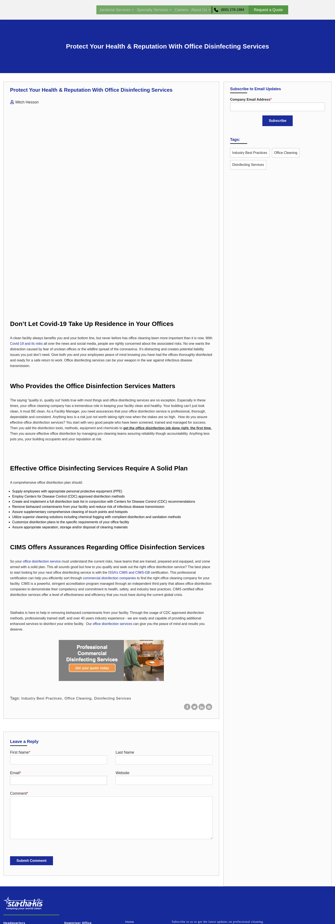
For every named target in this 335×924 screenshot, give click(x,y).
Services (131, 854)
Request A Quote (138, 897)
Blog (128, 880)
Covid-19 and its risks (26, 267)
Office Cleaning (83, 622)
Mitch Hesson (27, 102)
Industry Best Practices (43, 622)
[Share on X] (194, 631)
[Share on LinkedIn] (201, 631)
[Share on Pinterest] (209, 631)
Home (129, 845)
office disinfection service (42, 485)
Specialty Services (149, 10)
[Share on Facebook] (187, 631)
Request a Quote (268, 10)
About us (132, 871)
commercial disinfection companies (109, 502)
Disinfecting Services (120, 622)
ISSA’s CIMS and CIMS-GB (128, 496)
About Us (195, 10)
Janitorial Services (111, 10)
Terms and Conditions (141, 888)
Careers (176, 10)
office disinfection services (112, 548)
